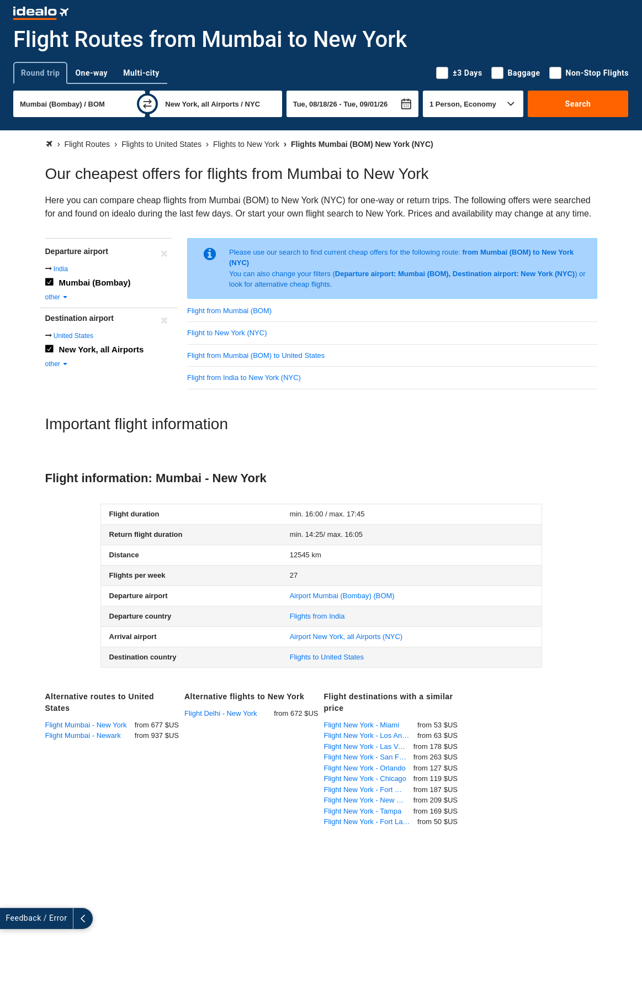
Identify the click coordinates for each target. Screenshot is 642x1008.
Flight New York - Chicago (365, 778)
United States (73, 336)
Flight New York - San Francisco (368, 757)
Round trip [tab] (40, 72)
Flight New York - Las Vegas (368, 746)
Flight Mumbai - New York (86, 725)
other (57, 297)
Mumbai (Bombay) (95, 282)
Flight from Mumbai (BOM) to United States (256, 355)
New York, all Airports (101, 349)
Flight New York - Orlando (365, 768)
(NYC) (346, 636)
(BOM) (342, 596)
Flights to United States (327, 657)
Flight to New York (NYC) (227, 333)
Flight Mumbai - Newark (83, 735)
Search (578, 103)
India (61, 269)
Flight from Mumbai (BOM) (229, 311)
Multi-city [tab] (141, 72)
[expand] (10, 918)
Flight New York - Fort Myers (368, 789)
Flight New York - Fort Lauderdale (371, 821)
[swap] (147, 103)
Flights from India (317, 616)
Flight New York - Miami (362, 725)
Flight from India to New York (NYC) (244, 377)
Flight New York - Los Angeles (371, 735)
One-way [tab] (91, 72)
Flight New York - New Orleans (368, 800)
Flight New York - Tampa (363, 811)
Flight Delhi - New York (220, 713)
